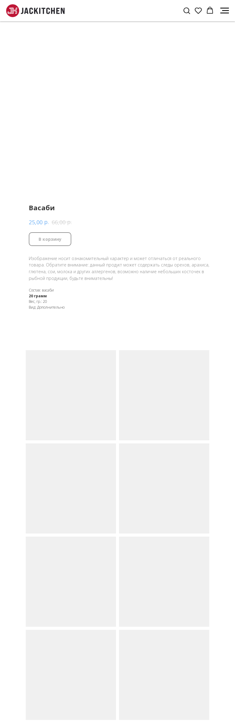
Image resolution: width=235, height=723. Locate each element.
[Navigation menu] (224, 11)
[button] (186, 10)
